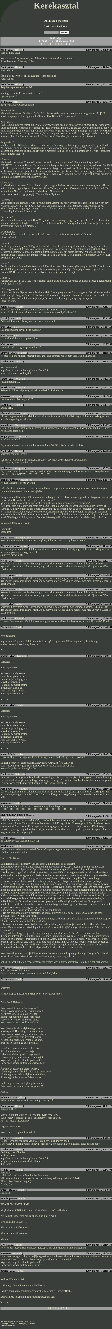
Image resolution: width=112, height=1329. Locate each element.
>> (69, 44)
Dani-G (19, 361)
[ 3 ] (53, 44)
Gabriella (20, 774)
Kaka (20, 1169)
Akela (19, 627)
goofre (19, 306)
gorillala (17, 101)
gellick (21, 1097)
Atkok (18, 846)
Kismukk (22, 656)
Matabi (22, 1198)
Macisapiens (21, 425)
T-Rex (20, 837)
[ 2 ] (48, 44)
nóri (16, 327)
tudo (18, 318)
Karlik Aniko (23, 537)
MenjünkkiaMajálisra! (13, 817)
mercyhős (21, 387)
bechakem (26, 479)
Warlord (21, 378)
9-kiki (17, 803)
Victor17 (19, 618)
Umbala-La (20, 967)
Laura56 (21, 436)
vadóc (19, 560)
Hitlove (19, 49)
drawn (24, 413)
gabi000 (19, 1138)
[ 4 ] (58, 44)
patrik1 (22, 1190)
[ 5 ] (63, 44)
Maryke (22, 352)
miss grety (19, 468)
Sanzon (18, 1244)
